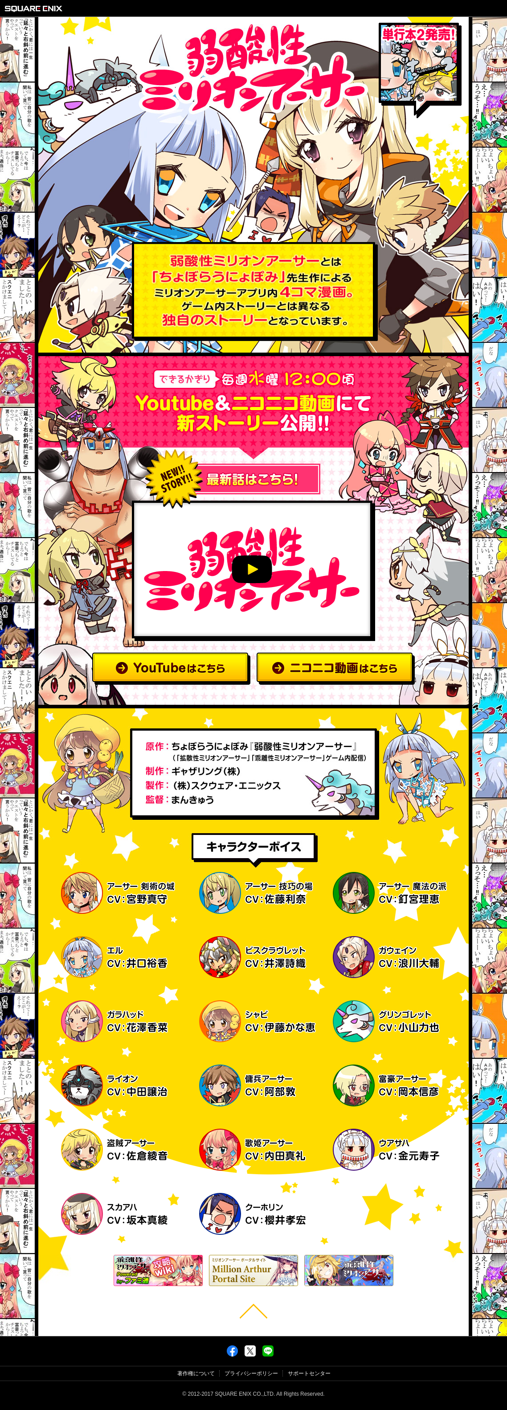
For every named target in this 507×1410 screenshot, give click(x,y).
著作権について (196, 1373)
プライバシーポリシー (251, 1373)
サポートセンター (309, 1373)
